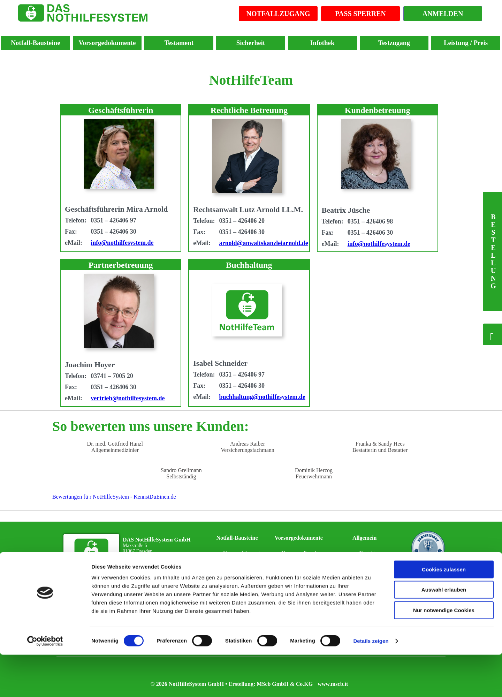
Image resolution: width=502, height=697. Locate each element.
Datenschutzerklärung (380, 583)
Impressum (370, 568)
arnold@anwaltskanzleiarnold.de (263, 243)
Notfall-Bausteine (35, 42)
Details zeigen (370, 683)
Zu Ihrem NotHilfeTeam (152, 568)
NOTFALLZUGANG (278, 13)
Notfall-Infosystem (241, 583)
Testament (178, 42)
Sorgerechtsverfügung (303, 583)
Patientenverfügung (301, 568)
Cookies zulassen (444, 612)
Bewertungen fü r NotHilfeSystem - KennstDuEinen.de (114, 497)
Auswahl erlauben (443, 632)
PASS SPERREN (360, 13)
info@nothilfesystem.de (122, 242)
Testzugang (394, 42)
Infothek (322, 42)
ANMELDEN (443, 13)
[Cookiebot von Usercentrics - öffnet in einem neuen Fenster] (45, 683)
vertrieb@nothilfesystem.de (128, 398)
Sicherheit (250, 42)
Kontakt (367, 553)
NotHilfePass (236, 568)
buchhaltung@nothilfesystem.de (262, 396)
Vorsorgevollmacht (300, 553)
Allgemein (364, 538)
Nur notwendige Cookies (443, 653)
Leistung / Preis (466, 42)
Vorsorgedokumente (107, 42)
